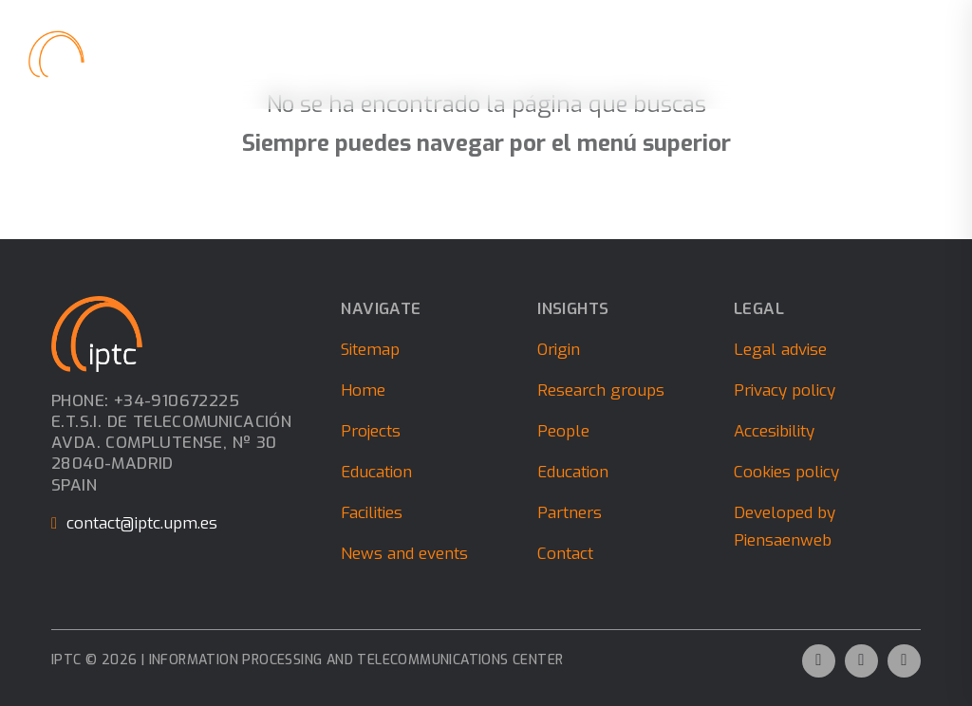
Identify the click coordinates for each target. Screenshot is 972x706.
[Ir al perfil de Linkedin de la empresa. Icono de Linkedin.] (861, 661)
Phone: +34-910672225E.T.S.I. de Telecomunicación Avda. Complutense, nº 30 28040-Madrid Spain (171, 443)
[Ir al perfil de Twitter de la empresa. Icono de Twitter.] (818, 661)
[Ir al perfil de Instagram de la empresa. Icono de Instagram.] (904, 661)
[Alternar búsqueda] (882, 54)
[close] (929, 54)
